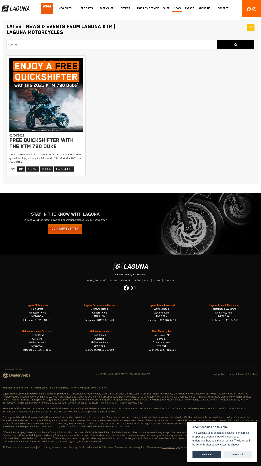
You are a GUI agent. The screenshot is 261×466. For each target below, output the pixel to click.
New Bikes (65, 8)
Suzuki (157, 280)
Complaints (253, 374)
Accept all (207, 454)
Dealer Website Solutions (12, 369)
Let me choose (231, 444)
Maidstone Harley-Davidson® (37, 331)
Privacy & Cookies (237, 374)
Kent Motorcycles (161, 331)
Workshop (107, 8)
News (177, 8)
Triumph (169, 280)
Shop (166, 8)
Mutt (146, 280)
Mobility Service (148, 8)
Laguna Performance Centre (99, 305)
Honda (113, 280)
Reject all (238, 454)
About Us (204, 8)
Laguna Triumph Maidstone (224, 305)
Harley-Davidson (96, 280)
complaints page (171, 447)
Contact (223, 8)
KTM (137, 280)
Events (189, 8)
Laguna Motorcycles (37, 305)
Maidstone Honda (99, 331)
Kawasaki (126, 280)
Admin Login (220, 374)
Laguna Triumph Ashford (161, 305)
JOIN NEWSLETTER (65, 229)
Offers (126, 8)
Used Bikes (86, 8)
